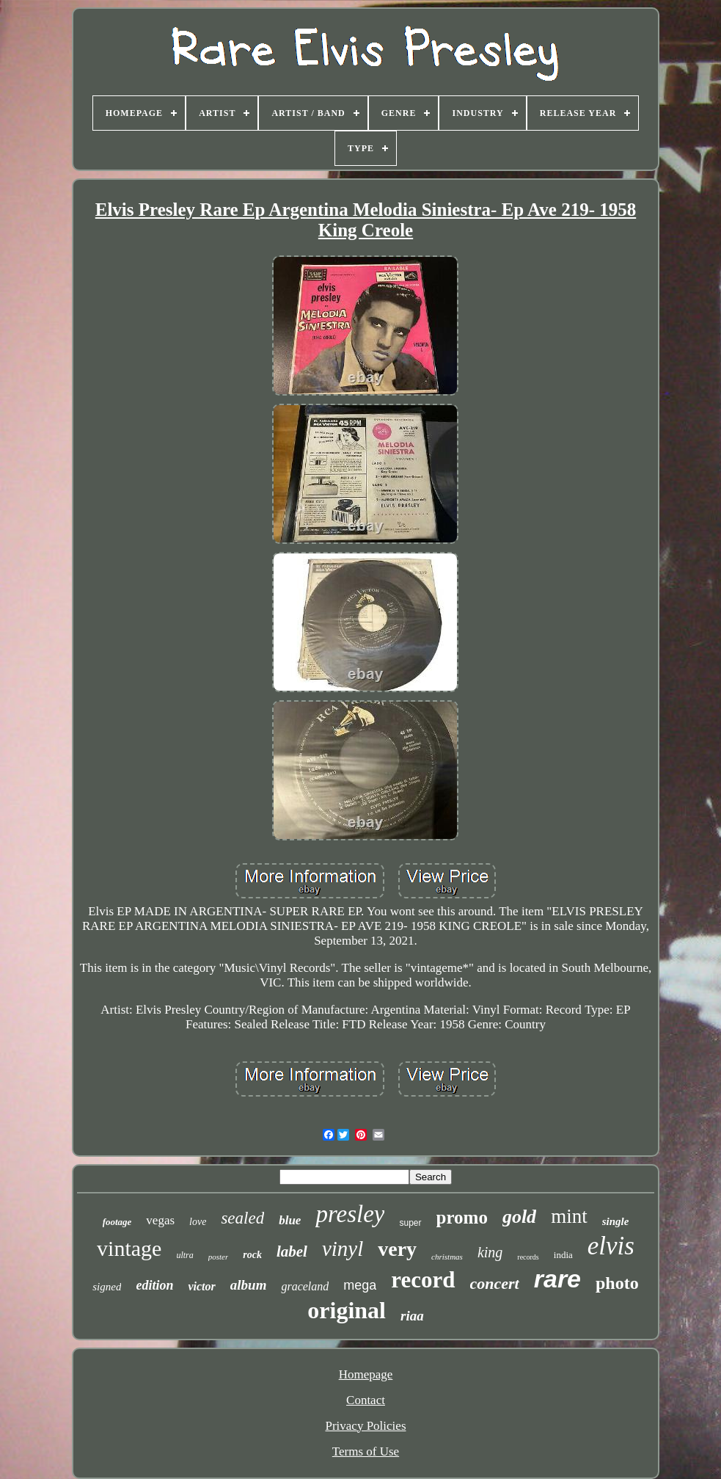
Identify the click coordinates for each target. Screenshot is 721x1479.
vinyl (342, 1248)
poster (218, 1256)
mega (359, 1285)
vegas (160, 1220)
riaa (412, 1315)
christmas (447, 1256)
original (346, 1310)
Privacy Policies (365, 1426)
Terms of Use (365, 1451)
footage (117, 1221)
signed (106, 1287)
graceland (305, 1286)
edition (154, 1285)
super (410, 1223)
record (423, 1280)
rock (252, 1254)
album (248, 1285)
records (527, 1257)
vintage (129, 1248)
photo (617, 1283)
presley (349, 1214)
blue (290, 1220)
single (615, 1221)
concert (494, 1283)
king (489, 1252)
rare (557, 1279)
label (292, 1251)
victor (201, 1286)
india (563, 1254)
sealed (242, 1218)
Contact (365, 1400)
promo (462, 1217)
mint (569, 1216)
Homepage (366, 1374)
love (197, 1221)
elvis (611, 1246)
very (397, 1249)
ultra (184, 1255)
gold (519, 1216)
